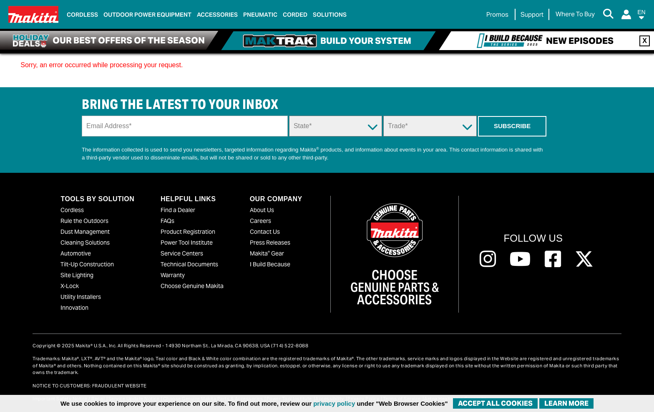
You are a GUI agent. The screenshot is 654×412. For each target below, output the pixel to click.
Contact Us (265, 231)
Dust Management (85, 231)
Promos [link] (497, 14)
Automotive (75, 253)
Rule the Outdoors (84, 221)
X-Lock (69, 286)
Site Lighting (76, 275)
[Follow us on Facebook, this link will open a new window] (553, 259)
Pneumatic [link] (260, 14)
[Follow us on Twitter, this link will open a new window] (584, 259)
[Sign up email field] (185, 126)
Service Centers (182, 253)
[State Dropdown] (335, 126)
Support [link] (532, 14)
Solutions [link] (330, 14)
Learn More (566, 403)
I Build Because (270, 264)
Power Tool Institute (187, 242)
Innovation (74, 307)
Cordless (72, 210)
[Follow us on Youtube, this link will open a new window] (520, 259)
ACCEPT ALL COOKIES (495, 403)
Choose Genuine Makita (192, 286)
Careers (260, 221)
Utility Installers (80, 297)
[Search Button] (608, 14)
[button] (641, 16)
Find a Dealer (178, 210)
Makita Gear (267, 253)
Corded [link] (295, 14)
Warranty (173, 275)
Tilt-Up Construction (87, 264)
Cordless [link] (82, 14)
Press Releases (270, 242)
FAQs (167, 221)
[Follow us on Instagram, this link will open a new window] (488, 259)
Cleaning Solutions (85, 242)
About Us (262, 210)
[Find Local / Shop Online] (575, 14)
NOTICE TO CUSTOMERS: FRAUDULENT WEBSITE (90, 386)
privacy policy (334, 403)
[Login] (626, 14)
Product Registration (188, 231)
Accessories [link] (217, 14)
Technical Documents (189, 264)
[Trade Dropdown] (429, 126)
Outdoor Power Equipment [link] (147, 14)
